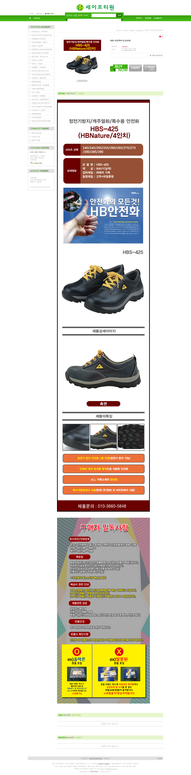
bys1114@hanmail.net (109, 769)
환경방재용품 (36, 114)
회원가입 (39, 13)
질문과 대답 (35, 140)
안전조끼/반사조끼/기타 (40, 71)
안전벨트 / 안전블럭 (38, 67)
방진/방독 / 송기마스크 (39, 56)
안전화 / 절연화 (37, 46)
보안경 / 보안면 (37, 60)
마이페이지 (158, 18)
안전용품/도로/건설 (38, 38)
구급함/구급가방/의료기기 (40, 103)
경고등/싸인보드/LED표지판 (41, 35)
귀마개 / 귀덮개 (37, 63)
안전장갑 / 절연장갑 (38, 78)
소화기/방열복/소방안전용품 (41, 106)
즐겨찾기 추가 (49, 13)
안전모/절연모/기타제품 (40, 53)
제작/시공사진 (36, 133)
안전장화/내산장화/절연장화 (41, 49)
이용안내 (36, 18)
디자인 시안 (35, 136)
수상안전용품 (36, 117)
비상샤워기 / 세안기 (38, 110)
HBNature (139, 30)
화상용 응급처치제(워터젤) (41, 121)
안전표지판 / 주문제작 (39, 31)
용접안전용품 (36, 81)
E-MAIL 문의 (36, 163)
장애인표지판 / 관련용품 (40, 85)
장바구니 (139, 18)
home (118, 30)
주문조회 (148, 18)
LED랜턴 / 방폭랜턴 (38, 96)
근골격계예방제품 (37, 88)
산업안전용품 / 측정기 (39, 42)
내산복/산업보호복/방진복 (40, 74)
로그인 (31, 13)
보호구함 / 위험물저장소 (40, 99)
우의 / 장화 (35, 92)
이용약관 (84, 758)
